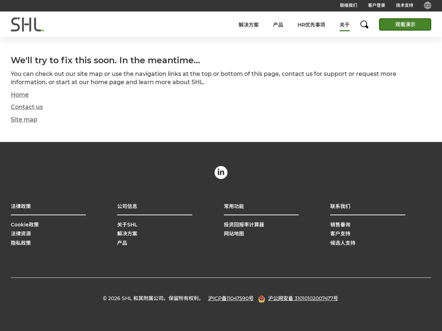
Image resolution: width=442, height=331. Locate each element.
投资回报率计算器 (244, 224)
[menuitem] (248, 25)
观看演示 (405, 24)
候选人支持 (342, 243)
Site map (24, 119)
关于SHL (127, 224)
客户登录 (376, 5)
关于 (345, 25)
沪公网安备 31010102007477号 (303, 298)
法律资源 (21, 233)
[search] (368, 24)
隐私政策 (21, 243)
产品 (278, 25)
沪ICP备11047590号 (231, 298)
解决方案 (249, 25)
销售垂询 (340, 224)
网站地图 (234, 233)
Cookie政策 (25, 224)
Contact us (27, 107)
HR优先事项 (311, 25)
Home (20, 94)
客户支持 (340, 233)
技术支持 (404, 5)
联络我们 (348, 5)
